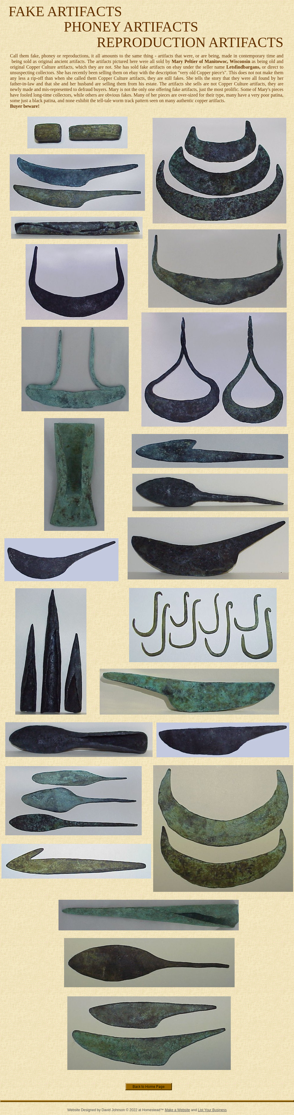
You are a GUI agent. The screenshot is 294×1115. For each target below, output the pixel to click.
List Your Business (212, 1110)
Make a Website (177, 1110)
